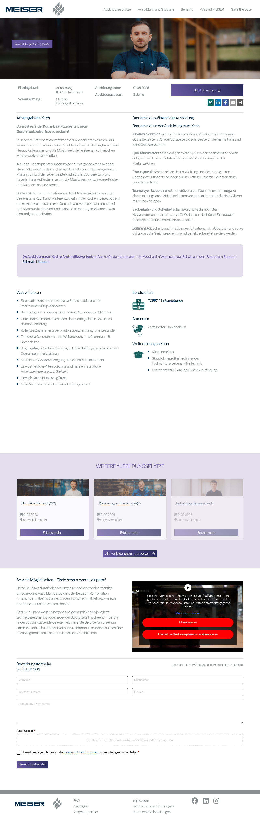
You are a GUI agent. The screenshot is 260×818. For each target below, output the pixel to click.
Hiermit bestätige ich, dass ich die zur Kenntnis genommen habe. (80, 752)
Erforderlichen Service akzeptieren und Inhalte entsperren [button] (188, 634)
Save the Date (241, 9)
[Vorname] (72, 680)
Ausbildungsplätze (117, 9)
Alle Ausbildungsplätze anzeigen (130, 553)
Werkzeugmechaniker (115, 503)
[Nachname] (187, 680)
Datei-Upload (26, 731)
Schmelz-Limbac (34, 261)
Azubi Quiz (81, 806)
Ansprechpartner (85, 812)
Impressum (140, 800)
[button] (211, 102)
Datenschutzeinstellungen (151, 812)
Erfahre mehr (52, 533)
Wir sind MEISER (212, 9)
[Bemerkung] (130, 712)
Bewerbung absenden (32, 764)
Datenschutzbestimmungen (81, 752)
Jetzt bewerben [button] (207, 90)
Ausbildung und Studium (156, 9)
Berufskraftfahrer (34, 503)
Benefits (187, 9)
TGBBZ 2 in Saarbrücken (165, 300)
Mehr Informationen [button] (188, 613)
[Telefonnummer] (72, 692)
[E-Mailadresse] (187, 692)
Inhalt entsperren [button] (188, 622)
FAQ (76, 800)
